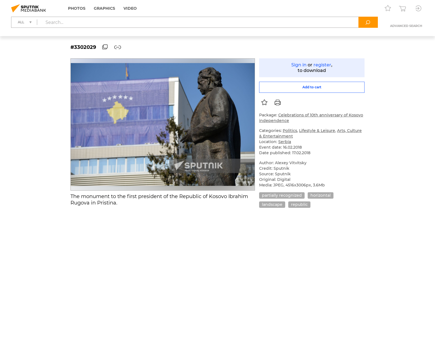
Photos (76, 8)
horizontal (320, 195)
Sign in (299, 65)
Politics (290, 130)
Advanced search (406, 26)
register (322, 65)
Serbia (284, 141)
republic (299, 204)
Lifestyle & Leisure (317, 130)
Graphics (104, 8)
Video (130, 8)
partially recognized (282, 195)
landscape (272, 204)
